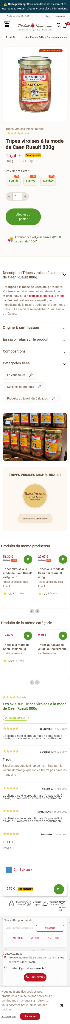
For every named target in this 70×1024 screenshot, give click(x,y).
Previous (32, 611)
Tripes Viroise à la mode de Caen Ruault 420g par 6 (17, 573)
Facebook (17, 938)
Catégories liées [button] (16, 363)
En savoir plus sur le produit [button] (26, 339)
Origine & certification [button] (21, 327)
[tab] (35, 276)
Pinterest (53, 938)
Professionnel (48, 16)
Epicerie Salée (16, 375)
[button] (11, 37)
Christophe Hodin (13, 653)
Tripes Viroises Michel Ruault (25, 129)
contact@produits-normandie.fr (28, 968)
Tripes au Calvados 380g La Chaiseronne (52, 647)
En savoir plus (8, 1016)
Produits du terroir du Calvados (27, 398)
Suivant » (26, 869)
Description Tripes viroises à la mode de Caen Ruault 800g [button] (33, 274)
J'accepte (30, 1016)
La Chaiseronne (47, 653)
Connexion (60, 16)
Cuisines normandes (20, 387)
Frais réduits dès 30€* (18, 16)
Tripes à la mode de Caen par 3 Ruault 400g (51, 573)
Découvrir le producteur (35, 518)
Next (37, 611)
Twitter (34, 938)
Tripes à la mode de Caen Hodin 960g (16, 647)
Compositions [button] (14, 351)
